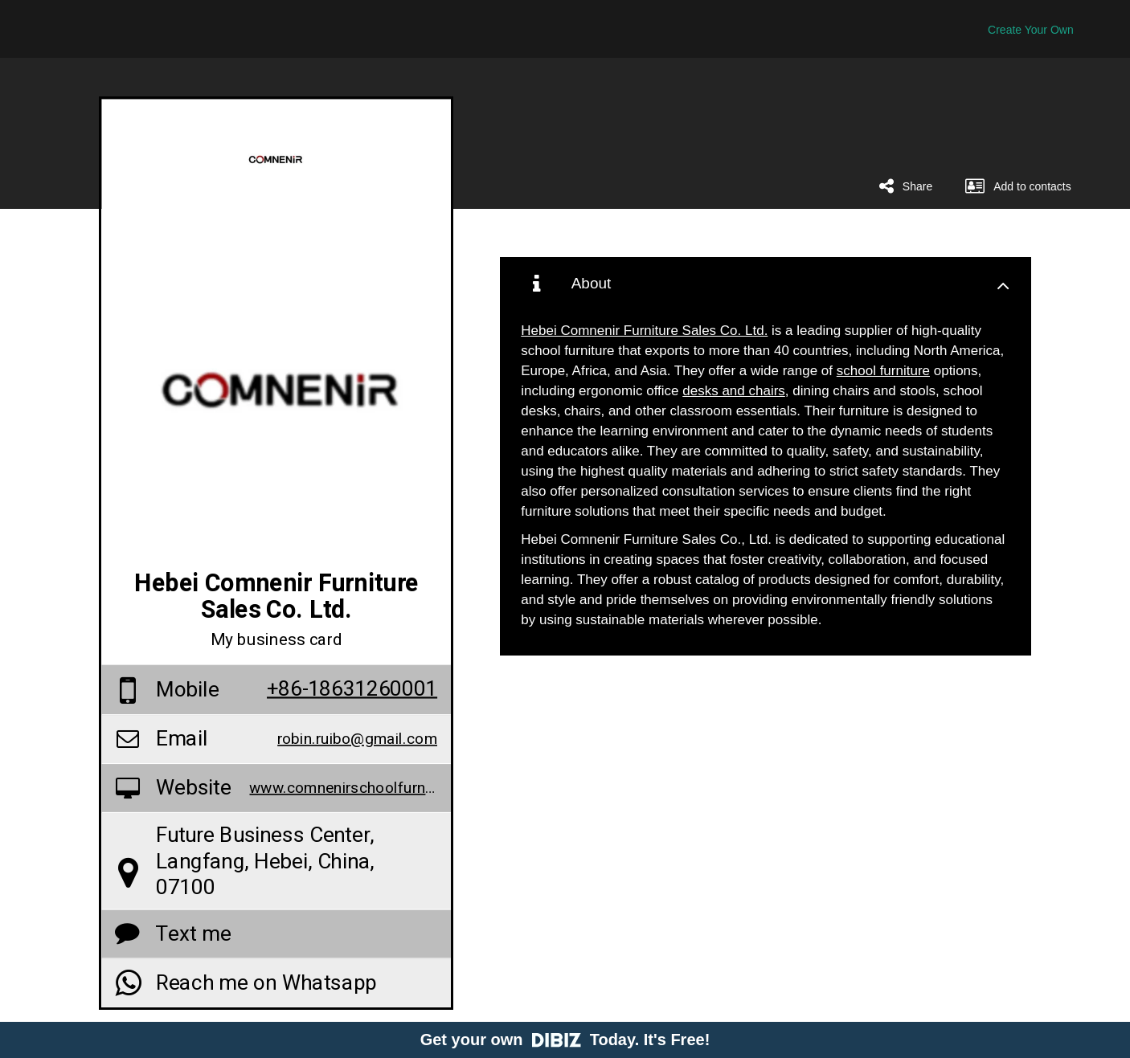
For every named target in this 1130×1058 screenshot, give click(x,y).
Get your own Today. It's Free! (565, 1039)
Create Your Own (1031, 29)
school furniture (883, 370)
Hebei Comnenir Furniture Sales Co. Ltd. (644, 330)
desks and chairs (733, 390)
